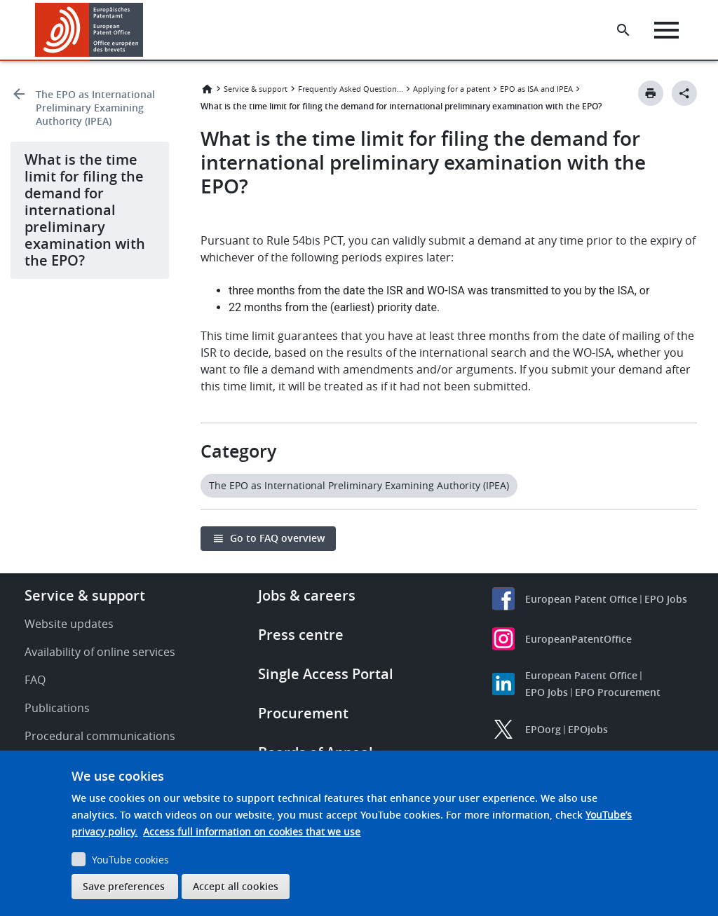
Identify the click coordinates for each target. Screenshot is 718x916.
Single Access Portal (325, 673)
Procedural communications (100, 736)
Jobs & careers (306, 595)
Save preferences (124, 886)
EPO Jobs (665, 599)
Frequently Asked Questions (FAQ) (350, 88)
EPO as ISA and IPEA (536, 88)
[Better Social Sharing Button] (684, 93)
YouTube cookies (130, 859)
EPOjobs (588, 729)
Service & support (255, 88)
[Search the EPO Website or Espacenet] (623, 30)
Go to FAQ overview (277, 538)
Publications (57, 708)
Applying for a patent (451, 88)
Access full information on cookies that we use (251, 831)
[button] (145, 30)
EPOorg (543, 729)
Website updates (69, 623)
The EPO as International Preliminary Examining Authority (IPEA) (95, 108)
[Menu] (666, 30)
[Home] (89, 30)
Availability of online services (100, 651)
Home (207, 89)
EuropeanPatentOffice (578, 638)
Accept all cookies (235, 886)
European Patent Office (581, 599)
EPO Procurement (618, 692)
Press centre (301, 634)
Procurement (303, 713)
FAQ (35, 680)
